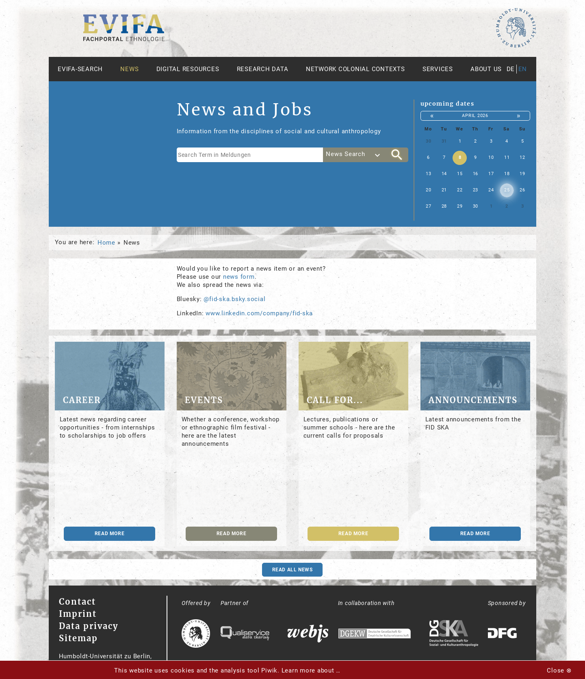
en (522, 69)
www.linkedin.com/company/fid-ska (259, 313)
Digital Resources (187, 69)
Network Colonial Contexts (355, 69)
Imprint (78, 614)
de (511, 69)
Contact (77, 602)
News (129, 69)
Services (437, 69)
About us (486, 69)
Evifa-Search (80, 69)
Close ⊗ (559, 670)
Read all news (292, 570)
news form (239, 276)
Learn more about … (311, 670)
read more (109, 533)
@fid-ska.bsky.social (234, 299)
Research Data (262, 69)
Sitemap (78, 638)
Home (106, 242)
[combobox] (354, 155)
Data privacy (88, 626)
